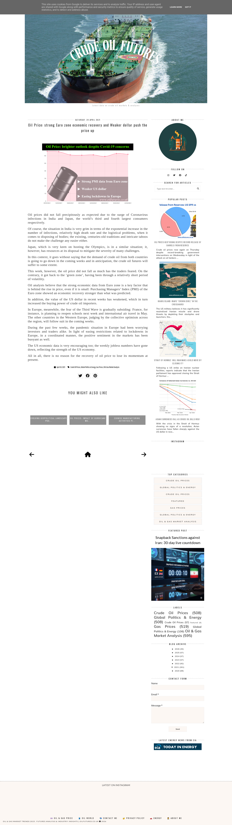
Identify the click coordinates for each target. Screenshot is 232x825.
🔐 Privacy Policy (134, 818)
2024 (177, 656)
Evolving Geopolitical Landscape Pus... (49, 419)
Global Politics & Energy (88, 367)
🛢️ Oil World (86, 818)
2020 (177, 671)
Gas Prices (99, 367)
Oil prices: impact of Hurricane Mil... (88, 419)
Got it (188, 7)
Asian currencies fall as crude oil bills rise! (178, 419)
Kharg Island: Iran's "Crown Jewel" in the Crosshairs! (178, 302)
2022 (177, 663)
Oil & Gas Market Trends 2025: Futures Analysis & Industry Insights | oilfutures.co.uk (51, 821)
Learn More (176, 7)
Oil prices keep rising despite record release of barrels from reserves (177, 243)
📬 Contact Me (108, 818)
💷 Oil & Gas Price (61, 818)
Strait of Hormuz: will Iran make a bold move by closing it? (178, 361)
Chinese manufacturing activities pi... (127, 419)
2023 (177, 660)
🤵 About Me (174, 818)
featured (177, 501)
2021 (176, 667)
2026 (177, 649)
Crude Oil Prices (75, 367)
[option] (48, 411)
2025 (177, 652)
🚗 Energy (156, 818)
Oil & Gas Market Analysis (111, 367)
